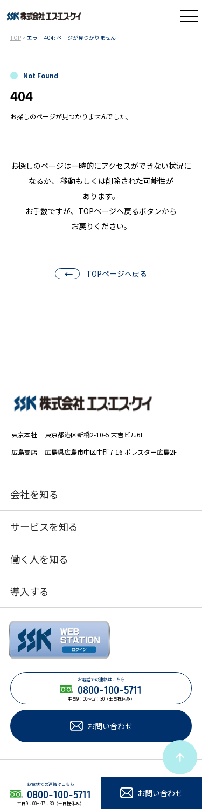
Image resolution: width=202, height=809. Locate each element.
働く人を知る (39, 559)
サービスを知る (44, 526)
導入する (29, 591)
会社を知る (34, 494)
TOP (15, 37)
